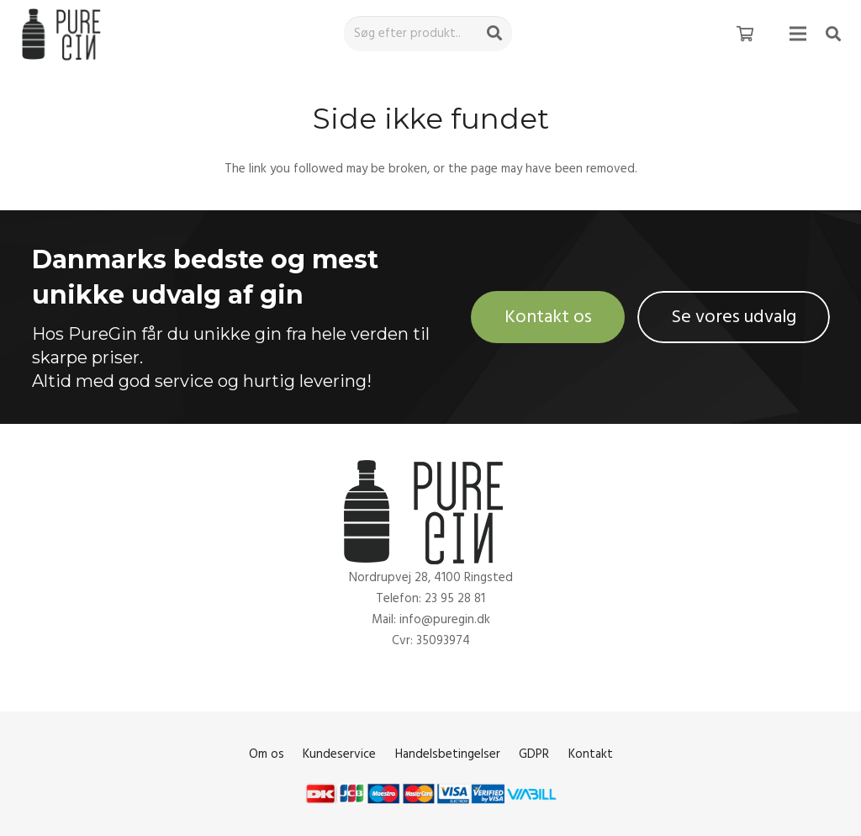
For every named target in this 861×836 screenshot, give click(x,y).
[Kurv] (745, 33)
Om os (266, 754)
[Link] (64, 34)
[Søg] (494, 34)
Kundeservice (339, 754)
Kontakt (590, 754)
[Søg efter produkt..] (428, 33)
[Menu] (797, 34)
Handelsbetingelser (447, 754)
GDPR (534, 754)
